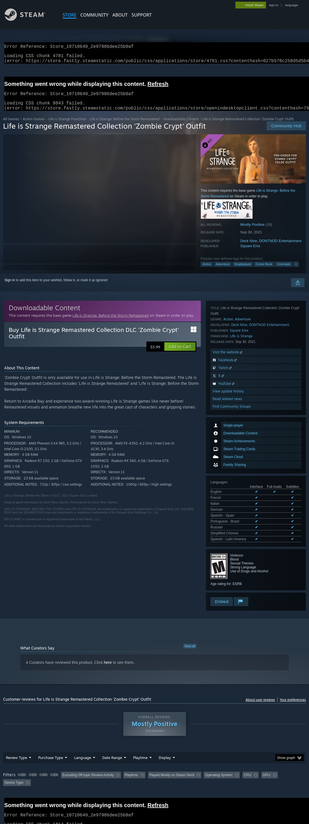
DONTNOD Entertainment (280, 247)
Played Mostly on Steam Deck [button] (171, 763)
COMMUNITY (94, 15)
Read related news (227, 563)
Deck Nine (248, 247)
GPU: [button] (267, 763)
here (108, 651)
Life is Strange (241, 500)
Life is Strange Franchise (67, 126)
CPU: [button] (248, 763)
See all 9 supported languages (233, 412)
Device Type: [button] (14, 771)
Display (165, 746)
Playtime (140, 746)
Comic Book (264, 271)
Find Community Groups (232, 570)
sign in (273, 5)
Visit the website (228, 516)
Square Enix (250, 253)
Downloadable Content (181, 126)
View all (190, 634)
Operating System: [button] (219, 763)
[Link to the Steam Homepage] (29, 19)
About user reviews (260, 688)
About (120, 15)
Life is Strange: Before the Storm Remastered (125, 126)
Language (82, 746)
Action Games (34, 126)
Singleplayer (242, 271)
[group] (154, 767)
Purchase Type (50, 746)
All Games (11, 126)
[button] (180, 353)
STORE (69, 15)
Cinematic (284, 271)
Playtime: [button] (131, 763)
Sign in (9, 287)
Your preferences (293, 688)
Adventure (223, 271)
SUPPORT (141, 15)
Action (207, 271)
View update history (228, 555)
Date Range (112, 746)
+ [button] (296, 271)
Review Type (16, 746)
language (291, 5)
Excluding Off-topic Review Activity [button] (88, 763)
